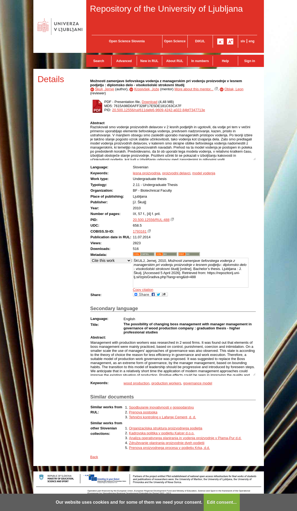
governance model (197, 383)
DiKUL (200, 41)
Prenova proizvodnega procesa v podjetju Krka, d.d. (169, 448)
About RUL (174, 61)
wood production (136, 383)
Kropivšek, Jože (146, 89)
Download (150, 102)
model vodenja (203, 173)
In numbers (200, 61)
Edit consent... (222, 502)
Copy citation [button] (143, 290)
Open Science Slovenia (127, 41)
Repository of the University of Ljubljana (166, 9)
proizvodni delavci (176, 173)
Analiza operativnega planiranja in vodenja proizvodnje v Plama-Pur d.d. (185, 438)
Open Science (175, 41)
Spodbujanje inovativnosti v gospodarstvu (161, 407)
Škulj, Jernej (104, 89)
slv (243, 41)
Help (225, 61)
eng (251, 41)
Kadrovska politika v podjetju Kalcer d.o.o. (161, 433)
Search (98, 61)
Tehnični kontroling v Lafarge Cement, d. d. (162, 417)
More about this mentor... (193, 89)
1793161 (140, 231)
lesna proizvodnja (146, 173)
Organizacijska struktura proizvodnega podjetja (165, 428)
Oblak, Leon (233, 89)
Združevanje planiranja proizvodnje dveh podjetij (167, 443)
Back (94, 457)
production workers (166, 383)
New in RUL (149, 61)
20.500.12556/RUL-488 (151, 220)
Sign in (249, 61)
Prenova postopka (143, 412)
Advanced (124, 61)
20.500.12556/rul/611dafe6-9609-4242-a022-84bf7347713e (158, 110)
